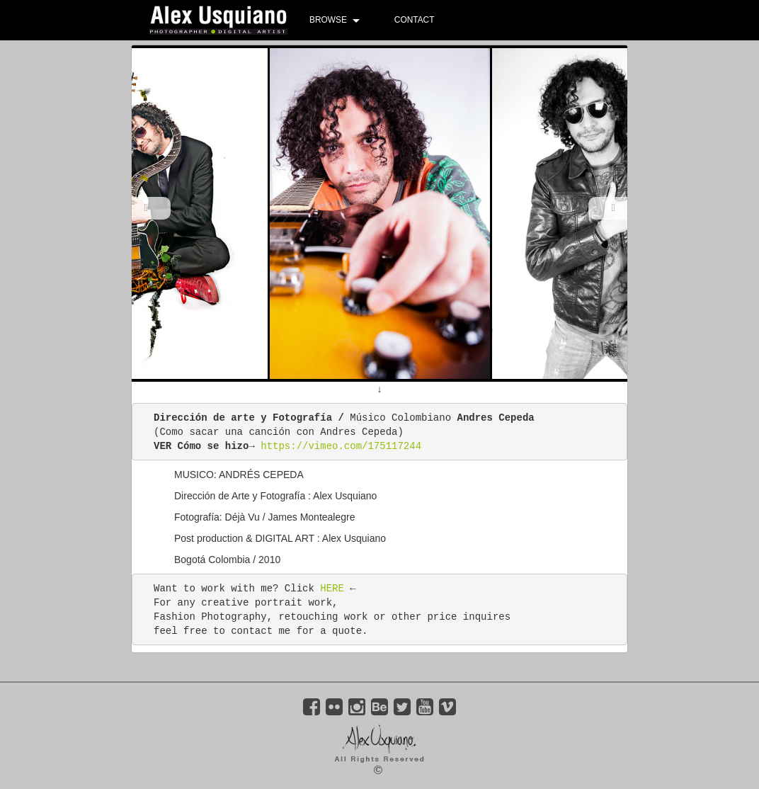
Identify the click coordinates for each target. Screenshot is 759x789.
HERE (332, 588)
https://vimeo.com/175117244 (341, 446)
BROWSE (328, 20)
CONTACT (414, 20)
